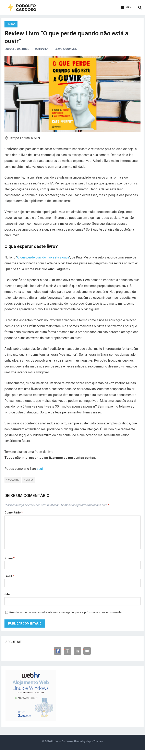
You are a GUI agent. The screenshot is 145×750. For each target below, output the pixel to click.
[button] (127, 8)
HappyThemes (94, 741)
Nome (9, 558)
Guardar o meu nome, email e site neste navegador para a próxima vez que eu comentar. (66, 612)
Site (7, 594)
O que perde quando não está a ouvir (43, 257)
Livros (11, 24)
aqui (40, 469)
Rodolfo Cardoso (16, 48)
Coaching (14, 480)
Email (9, 576)
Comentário (13, 512)
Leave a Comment (67, 48)
